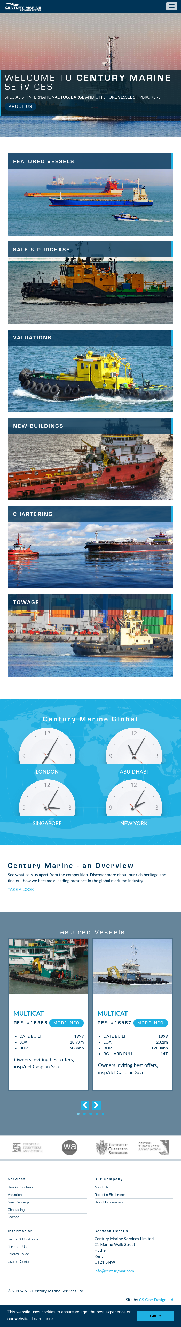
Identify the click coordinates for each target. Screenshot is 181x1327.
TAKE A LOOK (21, 889)
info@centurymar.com (114, 1275)
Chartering (16, 1214)
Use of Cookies (20, 1266)
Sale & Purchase (21, 1192)
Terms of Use (19, 1251)
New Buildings (19, 1207)
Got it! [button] (155, 1316)
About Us (22, 106)
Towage (14, 1222)
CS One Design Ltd (156, 1304)
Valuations (16, 1200)
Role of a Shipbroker (111, 1200)
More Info (65, 1023)
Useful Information (110, 1207)
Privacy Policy (19, 1259)
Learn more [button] (42, 1319)
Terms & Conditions (24, 1244)
